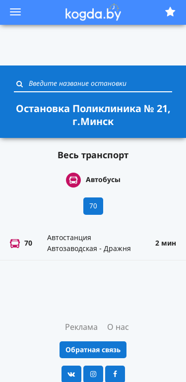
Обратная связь (93, 349)
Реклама (81, 326)
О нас (118, 326)
